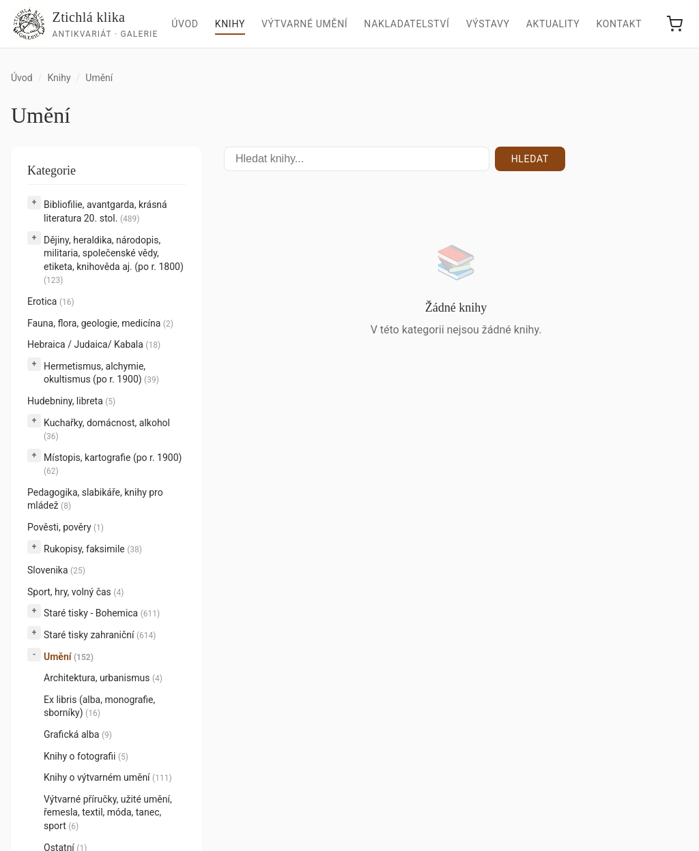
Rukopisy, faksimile (93, 548)
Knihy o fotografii (86, 756)
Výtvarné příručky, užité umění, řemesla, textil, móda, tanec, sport (108, 812)
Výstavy (488, 23)
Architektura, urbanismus (103, 677)
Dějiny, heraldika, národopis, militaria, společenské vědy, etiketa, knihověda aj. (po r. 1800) (114, 260)
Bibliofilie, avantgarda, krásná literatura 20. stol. (105, 211)
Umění (69, 656)
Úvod (185, 23)
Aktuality (553, 23)
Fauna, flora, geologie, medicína (100, 323)
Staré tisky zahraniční (100, 634)
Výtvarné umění (304, 23)
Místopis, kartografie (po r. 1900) (113, 464)
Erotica (50, 301)
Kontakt (619, 23)
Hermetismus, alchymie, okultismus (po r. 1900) (101, 373)
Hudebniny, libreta (71, 400)
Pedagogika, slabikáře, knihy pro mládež (95, 499)
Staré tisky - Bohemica (102, 613)
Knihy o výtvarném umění (108, 777)
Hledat (530, 158)
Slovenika (56, 570)
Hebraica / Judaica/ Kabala (93, 344)
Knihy (230, 23)
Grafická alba (78, 734)
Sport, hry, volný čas (75, 591)
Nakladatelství (406, 23)
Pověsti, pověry (65, 527)
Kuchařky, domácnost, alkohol (107, 429)
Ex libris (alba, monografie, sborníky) (99, 706)
